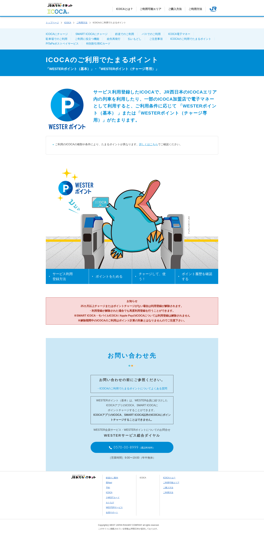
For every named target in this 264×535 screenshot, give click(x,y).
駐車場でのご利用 (56, 38)
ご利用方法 (195, 9)
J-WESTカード (113, 497)
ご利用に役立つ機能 (87, 38)
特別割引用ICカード (98, 43)
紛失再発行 (113, 38)
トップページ (52, 22)
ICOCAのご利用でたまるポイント (190, 38)
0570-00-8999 (132, 447)
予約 (108, 487)
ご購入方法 (175, 9)
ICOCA (67, 22)
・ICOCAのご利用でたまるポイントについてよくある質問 (132, 388)
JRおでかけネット (83, 477)
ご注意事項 (156, 38)
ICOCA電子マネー (179, 34)
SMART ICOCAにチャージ (91, 34)
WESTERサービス (114, 507)
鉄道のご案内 (112, 478)
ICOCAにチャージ (57, 34)
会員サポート (112, 512)
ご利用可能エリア (150, 9)
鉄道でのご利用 (124, 34)
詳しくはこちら (148, 144)
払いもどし (134, 38)
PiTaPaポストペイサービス (62, 43)
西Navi (109, 482)
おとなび (110, 502)
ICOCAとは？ (124, 9)
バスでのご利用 (151, 34)
